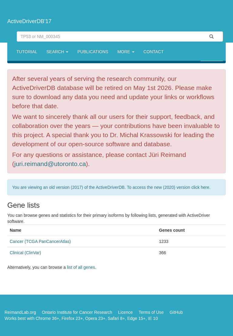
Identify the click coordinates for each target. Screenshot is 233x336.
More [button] (125, 51)
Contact (154, 51)
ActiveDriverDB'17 (29, 21)
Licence (125, 312)
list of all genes (81, 267)
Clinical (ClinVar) (25, 252)
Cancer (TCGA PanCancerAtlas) (40, 241)
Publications (92, 51)
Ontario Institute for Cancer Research (77, 312)
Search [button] (57, 51)
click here (200, 187)
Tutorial (26, 51)
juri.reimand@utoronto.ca (50, 163)
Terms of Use (151, 312)
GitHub (176, 312)
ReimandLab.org (20, 312)
